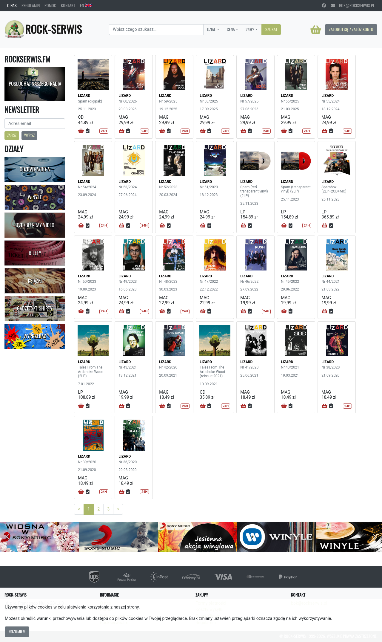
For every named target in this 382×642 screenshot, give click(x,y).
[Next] (118, 509)
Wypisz (29, 135)
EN (86, 5)
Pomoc (50, 5)
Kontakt (68, 5)
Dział (211, 29)
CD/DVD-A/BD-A (35, 169)
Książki (35, 280)
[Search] (156, 29)
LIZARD (84, 96)
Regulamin (30, 5)
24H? (250, 29)
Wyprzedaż (35, 336)
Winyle (35, 197)
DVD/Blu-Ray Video (35, 225)
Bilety (35, 252)
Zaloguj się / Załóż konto (351, 29)
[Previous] (79, 509)
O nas (12, 5)
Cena (231, 29)
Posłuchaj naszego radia (35, 83)
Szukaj (271, 29)
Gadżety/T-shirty (35, 308)
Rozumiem (17, 632)
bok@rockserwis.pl (353, 5)
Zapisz (11, 135)
